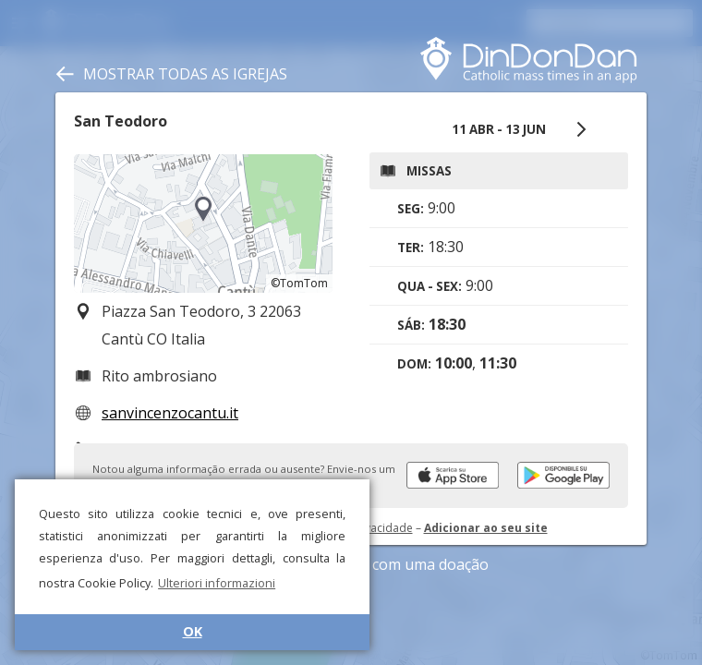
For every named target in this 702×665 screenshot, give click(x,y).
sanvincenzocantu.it (170, 413)
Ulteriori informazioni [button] (216, 582)
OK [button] (192, 631)
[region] (203, 223)
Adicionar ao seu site (486, 528)
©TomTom (299, 283)
